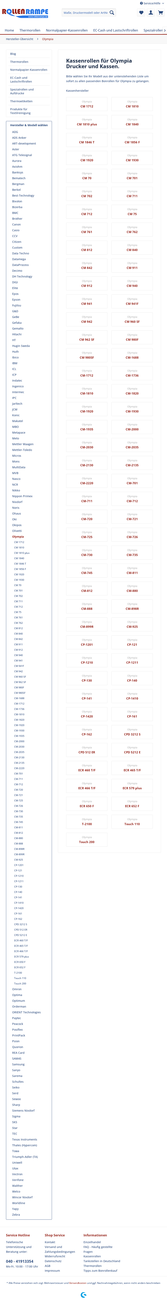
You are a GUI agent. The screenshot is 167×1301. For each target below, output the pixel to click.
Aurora (16, 161)
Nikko (16, 490)
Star (15, 1128)
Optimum (18, 1001)
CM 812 (18, 628)
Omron (17, 989)
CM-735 (18, 816)
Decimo (17, 271)
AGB (47, 1266)
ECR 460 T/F (21, 940)
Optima (17, 995)
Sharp (16, 1105)
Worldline (18, 1203)
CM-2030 (19, 746)
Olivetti (17, 531)
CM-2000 (19, 741)
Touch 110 (20, 978)
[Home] (9, 30)
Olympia (18, 536)
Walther (17, 1186)
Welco (16, 1191)
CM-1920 (19, 725)
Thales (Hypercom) (24, 1145)
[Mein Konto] (151, 13)
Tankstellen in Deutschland (102, 1261)
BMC (15, 213)
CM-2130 (19, 757)
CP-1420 (19, 908)
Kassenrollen (92, 1256)
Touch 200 (20, 983)
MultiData (18, 467)
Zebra (16, 1214)
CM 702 (18, 596)
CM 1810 (19, 547)
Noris (15, 508)
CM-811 (18, 827)
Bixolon (17, 201)
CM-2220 (19, 768)
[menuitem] (89, 13)
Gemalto (17, 328)
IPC (14, 398)
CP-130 (18, 886)
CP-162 (18, 919)
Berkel (16, 190)
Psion (16, 1041)
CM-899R (19, 854)
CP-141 (18, 897)
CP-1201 (19, 865)
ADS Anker (19, 138)
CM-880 (18, 838)
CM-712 (18, 784)
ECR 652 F (19, 967)
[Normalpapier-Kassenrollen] (66, 30)
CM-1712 (19, 703)
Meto (15, 438)
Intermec (18, 392)
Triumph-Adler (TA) (25, 1157)
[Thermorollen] (30, 30)
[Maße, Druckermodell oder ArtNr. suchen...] (89, 13)
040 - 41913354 (19, 1261)
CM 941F (19, 666)
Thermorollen (19, 62)
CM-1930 (19, 730)
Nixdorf (17, 502)
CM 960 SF (20, 676)
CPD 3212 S (20, 924)
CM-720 (18, 789)
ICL (14, 369)
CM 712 (18, 606)
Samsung (18, 1064)
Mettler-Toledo (22, 450)
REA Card (18, 1053)
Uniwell (17, 1162)
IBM (14, 363)
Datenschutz (53, 1261)
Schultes (18, 1082)
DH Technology (22, 276)
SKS (14, 1122)
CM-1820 (19, 719)
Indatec (17, 380)
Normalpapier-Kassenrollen (28, 70)
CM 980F (19, 687)
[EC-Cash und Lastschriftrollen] (115, 30)
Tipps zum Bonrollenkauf (100, 1270)
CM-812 (18, 833)
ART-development (24, 143)
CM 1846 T (20, 563)
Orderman (19, 1006)
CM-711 (18, 779)
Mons (16, 461)
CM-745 (18, 822)
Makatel (17, 421)
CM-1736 (19, 709)
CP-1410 (19, 902)
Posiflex (17, 1029)
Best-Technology (23, 195)
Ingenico (18, 386)
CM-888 (18, 843)
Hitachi (17, 334)
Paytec (16, 1018)
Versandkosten (77, 1283)
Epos (15, 294)
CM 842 (18, 639)
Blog (13, 54)
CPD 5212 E (20, 935)
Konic (16, 415)
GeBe (15, 317)
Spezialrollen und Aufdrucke (22, 91)
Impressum (52, 1270)
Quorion (17, 1047)
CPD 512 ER (20, 929)
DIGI (15, 282)
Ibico (15, 357)
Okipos (17, 525)
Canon (16, 224)
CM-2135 (19, 763)
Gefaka (17, 323)
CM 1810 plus (22, 553)
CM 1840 (19, 558)
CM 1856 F (20, 569)
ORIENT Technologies (26, 1012)
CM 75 (17, 612)
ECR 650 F (19, 962)
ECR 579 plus (21, 956)
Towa (15, 1151)
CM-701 (18, 773)
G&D (15, 311)
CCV (15, 236)
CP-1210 (19, 876)
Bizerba (17, 207)
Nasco (16, 479)
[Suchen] (112, 13)
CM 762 (18, 623)
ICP (14, 375)
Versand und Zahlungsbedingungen (60, 1249)
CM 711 (18, 601)
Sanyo (16, 1070)
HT (14, 340)
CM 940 (18, 655)
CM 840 (18, 633)
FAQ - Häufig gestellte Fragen (98, 1249)
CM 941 (18, 660)
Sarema (17, 1076)
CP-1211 (19, 881)
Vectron (17, 1174)
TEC (14, 1134)
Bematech (19, 178)
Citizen (16, 242)
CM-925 (18, 859)
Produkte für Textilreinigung (20, 111)
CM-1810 (19, 714)
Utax (15, 1168)
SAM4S (16, 1058)
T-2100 (18, 972)
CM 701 (18, 590)
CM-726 (18, 806)
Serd (15, 1093)
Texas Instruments (24, 1139)
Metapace (18, 432)
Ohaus (16, 513)
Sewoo (16, 1099)
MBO (15, 427)
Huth (15, 351)
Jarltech (17, 403)
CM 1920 (19, 574)
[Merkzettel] (141, 13)
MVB (15, 473)
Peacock (17, 1024)
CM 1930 (19, 580)
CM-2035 (19, 752)
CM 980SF (19, 693)
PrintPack (18, 1035)
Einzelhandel (92, 1242)
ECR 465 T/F (21, 946)
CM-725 (18, 800)
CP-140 (18, 892)
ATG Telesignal (22, 155)
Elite (15, 288)
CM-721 (18, 795)
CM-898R (19, 849)
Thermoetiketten (21, 101)
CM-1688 (19, 698)
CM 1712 (19, 542)
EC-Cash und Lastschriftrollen (21, 79)
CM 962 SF (20, 682)
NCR (15, 484)
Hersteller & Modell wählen (29, 125)
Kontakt (50, 1242)
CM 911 (18, 644)
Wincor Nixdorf (22, 1197)
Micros (16, 456)
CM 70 (17, 585)
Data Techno (20, 253)
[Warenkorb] (161, 13)
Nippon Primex (22, 496)
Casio (15, 230)
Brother (17, 218)
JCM (14, 409)
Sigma (16, 1116)
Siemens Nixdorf (23, 1110)
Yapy (15, 1209)
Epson (16, 299)
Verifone (18, 1180)
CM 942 (18, 671)
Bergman (18, 184)
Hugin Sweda (21, 346)
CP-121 (18, 870)
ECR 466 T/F (21, 951)
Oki (14, 519)
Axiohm (17, 166)
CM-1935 (19, 736)
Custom (17, 247)
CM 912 (18, 649)
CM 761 (18, 617)
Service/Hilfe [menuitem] (150, 3)
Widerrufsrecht (55, 1256)
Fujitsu (16, 305)
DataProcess (20, 265)
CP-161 (18, 913)
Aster (15, 149)
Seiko (15, 1087)
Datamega (19, 259)
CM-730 (18, 811)
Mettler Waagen (23, 444)
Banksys (17, 172)
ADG (15, 132)
